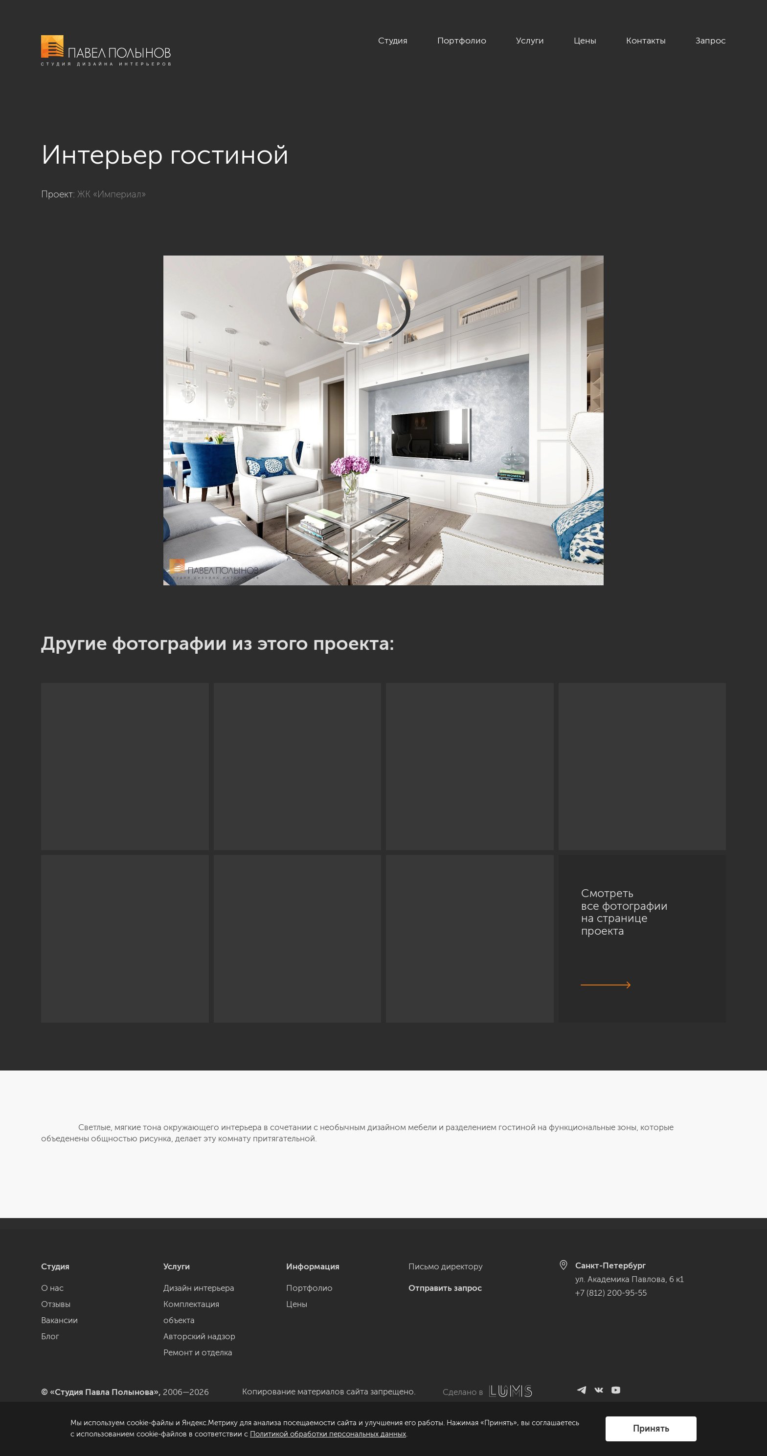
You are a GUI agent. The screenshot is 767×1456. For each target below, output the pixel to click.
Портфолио (461, 40)
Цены (585, 40)
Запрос (711, 40)
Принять (651, 1428)
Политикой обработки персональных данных (328, 1434)
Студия (392, 40)
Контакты (646, 40)
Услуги (530, 40)
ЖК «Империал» (111, 183)
